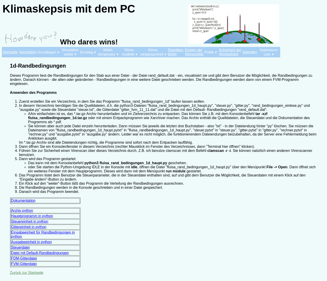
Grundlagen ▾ (48, 52)
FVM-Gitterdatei (24, 264)
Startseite (10, 52)
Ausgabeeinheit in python (31, 242)
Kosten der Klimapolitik (194, 52)
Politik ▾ (210, 52)
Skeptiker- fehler (176, 52)
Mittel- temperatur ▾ (108, 52)
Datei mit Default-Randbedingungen (40, 253)
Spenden (250, 52)
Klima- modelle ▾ (129, 52)
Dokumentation (23, 200)
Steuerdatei (20, 247)
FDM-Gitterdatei (24, 258)
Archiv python (22, 210)
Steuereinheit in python (29, 221)
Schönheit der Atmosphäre (230, 52)
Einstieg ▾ (88, 52)
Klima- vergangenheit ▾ (153, 52)
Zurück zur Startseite (27, 273)
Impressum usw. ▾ (269, 52)
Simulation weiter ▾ (70, 52)
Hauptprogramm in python (32, 216)
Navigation (28, 52)
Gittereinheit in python (29, 227)
